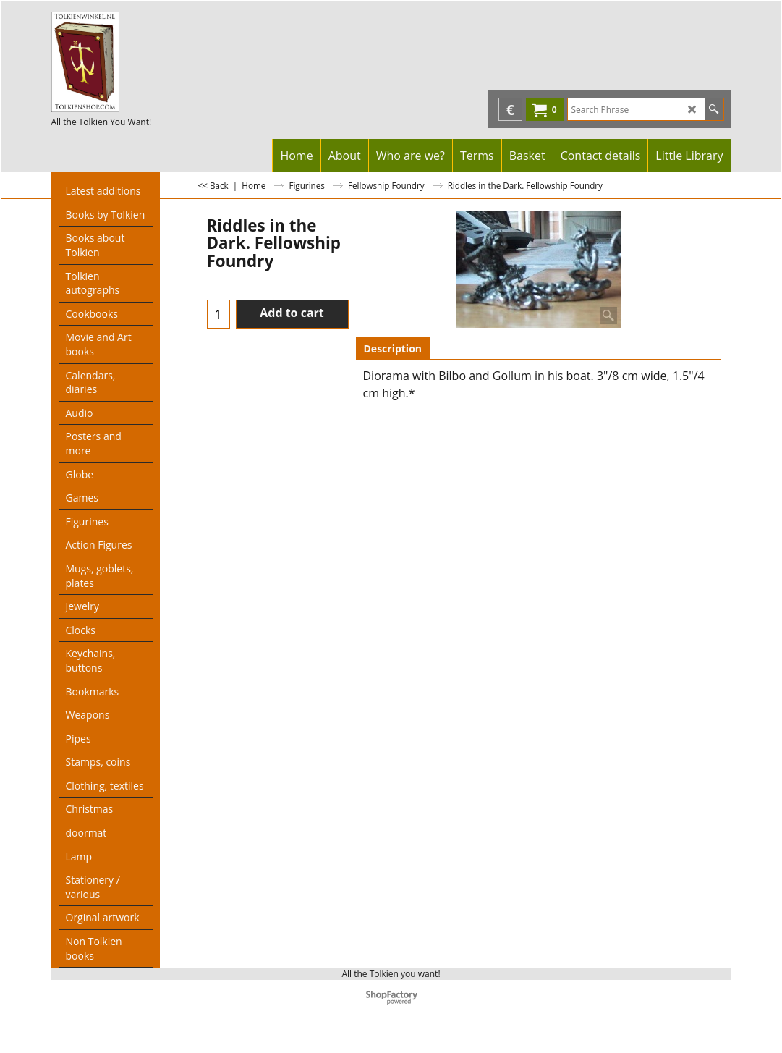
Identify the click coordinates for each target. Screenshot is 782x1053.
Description (393, 348)
